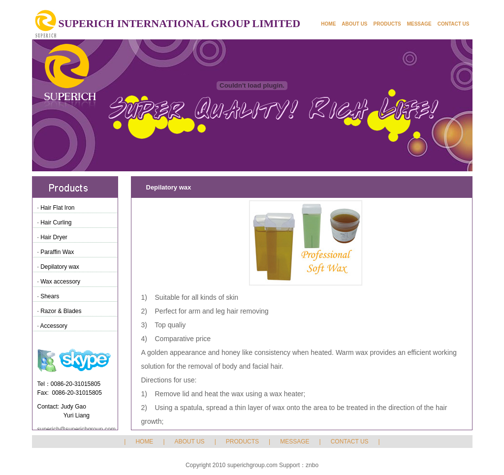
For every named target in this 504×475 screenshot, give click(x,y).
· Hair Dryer (52, 237)
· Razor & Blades (59, 311)
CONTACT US (454, 24)
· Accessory (52, 325)
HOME (328, 24)
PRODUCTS (387, 24)
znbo (312, 465)
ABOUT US (354, 24)
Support (289, 465)
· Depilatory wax (58, 266)
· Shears (48, 296)
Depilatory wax (168, 187)
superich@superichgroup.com (76, 429)
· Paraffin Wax (55, 252)
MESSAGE (419, 24)
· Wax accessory (59, 281)
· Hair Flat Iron (56, 207)
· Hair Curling (54, 222)
